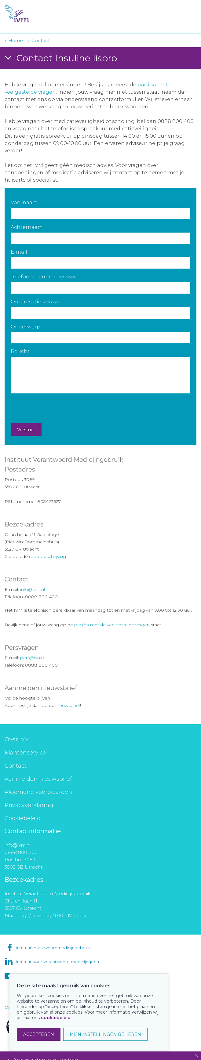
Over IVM (17, 739)
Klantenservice (25, 752)
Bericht (20, 351)
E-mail (19, 252)
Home (15, 40)
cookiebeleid (56, 1017)
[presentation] (57, 408)
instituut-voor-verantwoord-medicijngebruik (60, 961)
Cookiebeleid (23, 818)
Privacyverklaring (29, 805)
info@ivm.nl (32, 589)
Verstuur (26, 429)
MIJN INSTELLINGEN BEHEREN (105, 1034)
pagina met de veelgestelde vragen (112, 625)
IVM (42, 14)
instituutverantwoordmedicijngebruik (53, 947)
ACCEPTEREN (38, 1034)
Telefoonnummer (43, 277)
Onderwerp (25, 327)
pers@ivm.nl (33, 657)
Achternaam (27, 227)
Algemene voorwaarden (38, 792)
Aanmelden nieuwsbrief (38, 779)
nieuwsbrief (68, 705)
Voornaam (24, 202)
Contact (16, 765)
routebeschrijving (47, 556)
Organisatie (35, 302)
